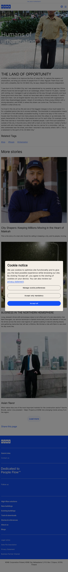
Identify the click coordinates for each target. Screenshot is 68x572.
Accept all (34, 303)
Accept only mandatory (34, 296)
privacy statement (15, 281)
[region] (34, 286)
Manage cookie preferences (34, 288)
